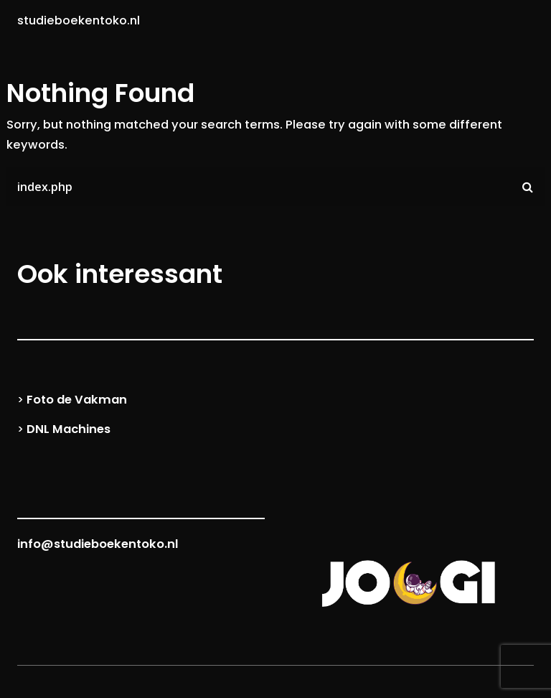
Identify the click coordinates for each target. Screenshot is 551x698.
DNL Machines (68, 429)
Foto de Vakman (77, 399)
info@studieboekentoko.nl (98, 544)
